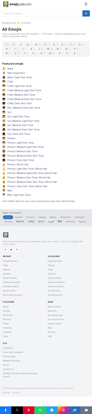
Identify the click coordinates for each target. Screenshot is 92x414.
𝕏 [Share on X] (17, 410)
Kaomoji (51, 332)
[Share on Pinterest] (28, 410)
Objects (6, 269)
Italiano (53, 217)
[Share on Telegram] (51, 410)
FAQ (50, 336)
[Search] (86, 13)
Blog (50, 328)
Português (80, 217)
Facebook (7, 315)
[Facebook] (5, 249)
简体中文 (20, 221)
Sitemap (6, 392)
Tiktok (5, 336)
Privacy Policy (9, 356)
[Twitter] (11, 249)
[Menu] (86, 4)
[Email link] (86, 410)
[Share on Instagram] (63, 410)
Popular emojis (55, 323)
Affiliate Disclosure (11, 360)
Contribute (8, 348)
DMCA (6, 365)
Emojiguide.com (9, 23)
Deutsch (30, 217)
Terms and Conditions (13, 352)
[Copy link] (74, 410)
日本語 (31, 221)
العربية (51, 221)
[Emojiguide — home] (17, 4)
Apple (5, 306)
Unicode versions (56, 319)
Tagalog (82, 221)
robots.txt (16, 392)
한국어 (41, 221)
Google (6, 311)
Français (42, 217)
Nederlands (65, 217)
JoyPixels (7, 332)
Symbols (7, 273)
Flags (5, 265)
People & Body (10, 261)
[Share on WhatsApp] (40, 410)
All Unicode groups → (12, 295)
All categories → (55, 295)
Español (19, 217)
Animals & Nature (11, 286)
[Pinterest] (17, 249)
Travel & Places (10, 278)
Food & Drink (9, 290)
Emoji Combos (54, 306)
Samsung (7, 328)
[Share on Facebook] (5, 410)
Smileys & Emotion (11, 282)
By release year (55, 315)
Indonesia (70, 221)
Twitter (6, 323)
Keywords (52, 311)
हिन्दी (60, 221)
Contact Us (8, 369)
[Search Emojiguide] (42, 13)
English (8, 217)
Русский (8, 221)
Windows (7, 319)
